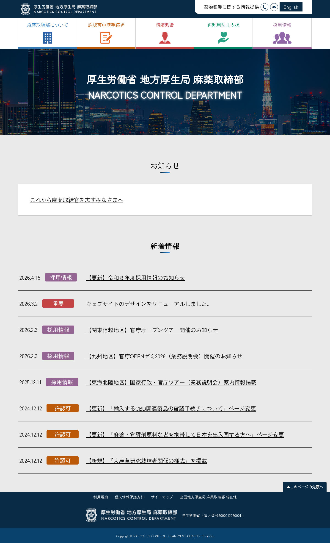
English (291, 6)
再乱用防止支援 (223, 25)
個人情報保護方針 (129, 497)
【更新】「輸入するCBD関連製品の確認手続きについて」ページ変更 (171, 408)
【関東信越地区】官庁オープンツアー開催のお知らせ (152, 330)
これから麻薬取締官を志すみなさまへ (76, 200)
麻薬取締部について (47, 25)
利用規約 (100, 497)
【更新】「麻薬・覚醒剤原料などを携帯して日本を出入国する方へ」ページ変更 (185, 434)
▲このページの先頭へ (304, 487)
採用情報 (282, 25)
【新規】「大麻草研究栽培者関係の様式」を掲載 (146, 461)
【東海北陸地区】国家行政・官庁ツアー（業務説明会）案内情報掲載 (171, 382)
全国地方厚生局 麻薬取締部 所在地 (208, 497)
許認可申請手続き (106, 25)
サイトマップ (162, 497)
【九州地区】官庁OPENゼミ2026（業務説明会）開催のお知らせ (164, 356)
